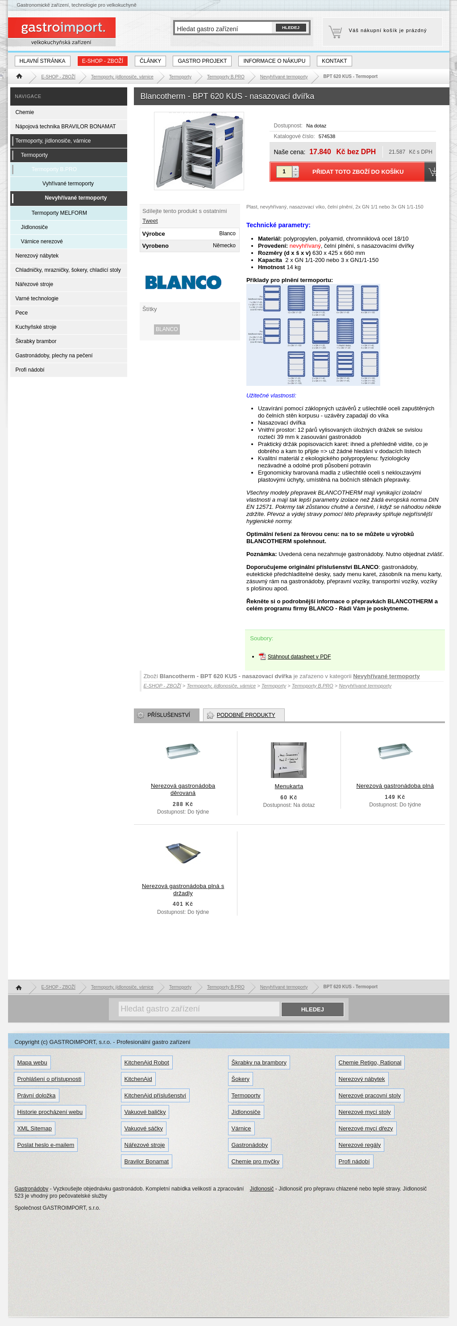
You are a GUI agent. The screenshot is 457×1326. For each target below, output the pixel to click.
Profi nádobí (30, 370)
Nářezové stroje (35, 284)
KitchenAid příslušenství (156, 1095)
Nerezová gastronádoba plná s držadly (183, 889)
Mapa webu (32, 1062)
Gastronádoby (250, 1145)
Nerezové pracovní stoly (370, 1095)
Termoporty (34, 155)
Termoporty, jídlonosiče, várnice (53, 141)
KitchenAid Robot (147, 1062)
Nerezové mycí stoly (365, 1112)
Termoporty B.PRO (54, 169)
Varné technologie (37, 298)
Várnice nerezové (42, 241)
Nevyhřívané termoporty (386, 676)
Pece (22, 313)
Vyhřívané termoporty (68, 183)
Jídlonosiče (34, 227)
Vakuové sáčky (144, 1128)
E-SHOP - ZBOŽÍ (102, 61)
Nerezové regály (360, 1145)
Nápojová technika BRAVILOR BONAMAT (66, 126)
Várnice (241, 1128)
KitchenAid (138, 1079)
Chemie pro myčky (256, 1161)
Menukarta (289, 786)
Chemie (25, 112)
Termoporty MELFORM (59, 213)
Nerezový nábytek (37, 256)
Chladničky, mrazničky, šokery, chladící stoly (68, 270)
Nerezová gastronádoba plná (395, 785)
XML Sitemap (34, 1128)
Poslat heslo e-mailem (46, 1145)
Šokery (240, 1079)
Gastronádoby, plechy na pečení (54, 355)
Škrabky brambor (36, 341)
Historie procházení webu (50, 1112)
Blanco (167, 329)
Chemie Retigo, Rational (370, 1062)
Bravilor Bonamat (147, 1161)
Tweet (150, 220)
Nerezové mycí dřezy (366, 1128)
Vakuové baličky (145, 1112)
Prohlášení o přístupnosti (49, 1079)
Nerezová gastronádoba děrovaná (183, 789)
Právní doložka (36, 1095)
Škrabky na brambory (259, 1062)
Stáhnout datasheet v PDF (299, 657)
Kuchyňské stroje (36, 327)
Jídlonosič (262, 1189)
